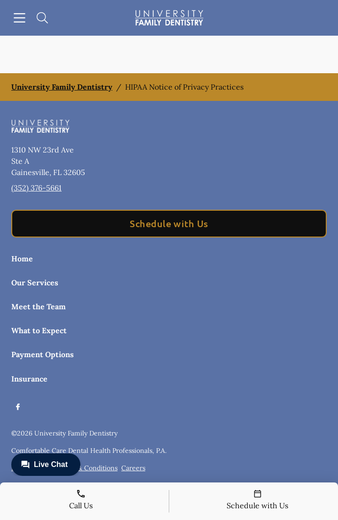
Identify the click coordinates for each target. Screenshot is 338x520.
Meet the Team (38, 306)
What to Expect (39, 330)
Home (22, 258)
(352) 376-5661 (36, 187)
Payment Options (42, 354)
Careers (133, 468)
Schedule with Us (169, 223)
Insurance (29, 378)
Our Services (34, 282)
